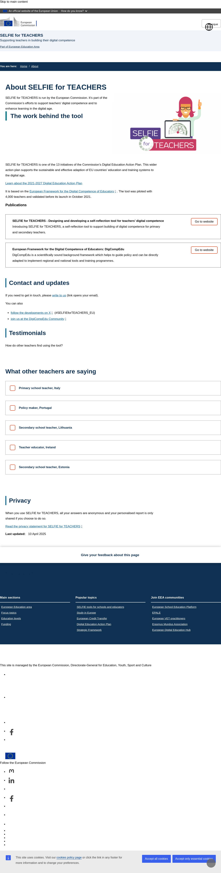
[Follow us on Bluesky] (11, 789)
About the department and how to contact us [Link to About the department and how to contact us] (37, 697)
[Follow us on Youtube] (11, 806)
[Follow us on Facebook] (11, 798)
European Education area (16, 606)
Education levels (11, 618)
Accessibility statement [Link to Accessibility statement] (22, 674)
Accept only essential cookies (194, 858)
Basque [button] (211, 24)
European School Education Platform (174, 606)
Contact (12, 824)
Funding (6, 624)
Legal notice (15, 845)
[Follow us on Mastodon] (11, 772)
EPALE (156, 612)
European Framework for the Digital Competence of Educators (71, 191)
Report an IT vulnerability (24, 830)
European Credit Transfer (92, 618)
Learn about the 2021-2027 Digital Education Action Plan (43, 183)
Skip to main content (14, 1)
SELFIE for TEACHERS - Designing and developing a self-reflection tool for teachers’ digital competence (88, 221)
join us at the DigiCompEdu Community (37, 319)
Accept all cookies (156, 858)
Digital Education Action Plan (94, 624)
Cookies (12, 838)
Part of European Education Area (19, 46)
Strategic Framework (89, 629)
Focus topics (8, 612)
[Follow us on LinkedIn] (11, 780)
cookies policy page (69, 857)
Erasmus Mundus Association (170, 624)
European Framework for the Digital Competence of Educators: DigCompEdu (68, 249)
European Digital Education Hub (171, 629)
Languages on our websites (26, 834)
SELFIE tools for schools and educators (100, 606)
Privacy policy (16, 841)
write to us (59, 295)
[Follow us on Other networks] (11, 815)
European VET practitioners (168, 618)
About (34, 66)
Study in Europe (86, 612)
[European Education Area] (20, 22)
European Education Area (37, 653)
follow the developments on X (31, 313)
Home (23, 66)
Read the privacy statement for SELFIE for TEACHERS (42, 526)
